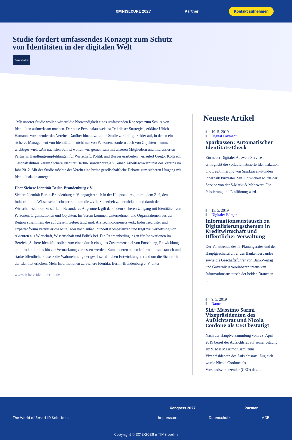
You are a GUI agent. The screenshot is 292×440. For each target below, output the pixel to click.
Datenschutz (219, 417)
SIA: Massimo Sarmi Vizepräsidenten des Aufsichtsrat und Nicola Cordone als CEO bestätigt (237, 317)
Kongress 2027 (182, 408)
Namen (216, 304)
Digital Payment (223, 136)
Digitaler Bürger (224, 215)
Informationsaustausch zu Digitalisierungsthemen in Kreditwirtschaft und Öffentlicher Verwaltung (238, 228)
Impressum (167, 417)
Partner (192, 11)
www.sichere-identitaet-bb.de (37, 274)
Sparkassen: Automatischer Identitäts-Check (239, 145)
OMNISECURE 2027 (133, 11)
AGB (266, 417)
